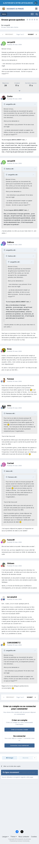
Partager (9, 757)
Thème (14, 836)
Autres (16, 27)
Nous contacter (24, 836)
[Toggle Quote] (5, 104)
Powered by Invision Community (19, 841)
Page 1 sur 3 (21, 34)
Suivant (31, 34)
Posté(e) (14, 44)
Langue (5, 836)
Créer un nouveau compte (19, 729)
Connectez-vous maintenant (19, 745)
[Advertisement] (19, 807)
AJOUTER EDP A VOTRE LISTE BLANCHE (18, 3)
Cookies (34, 836)
